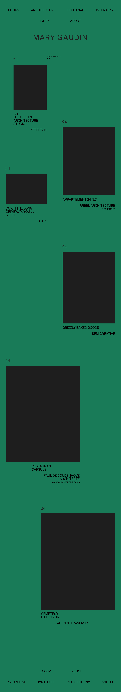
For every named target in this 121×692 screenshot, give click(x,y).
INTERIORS (104, 10)
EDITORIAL (75, 10)
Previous (49, 56)
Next (48, 58)
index (45, 21)
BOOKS (13, 10)
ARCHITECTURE (43, 10)
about (75, 21)
